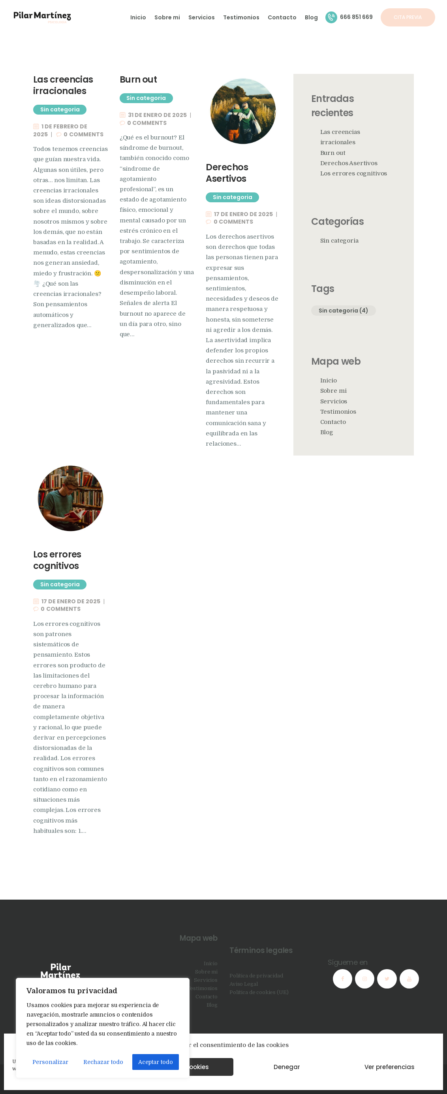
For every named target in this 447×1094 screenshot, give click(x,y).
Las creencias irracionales (63, 85)
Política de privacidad (256, 976)
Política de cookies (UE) (258, 992)
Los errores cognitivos (57, 560)
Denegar (287, 1067)
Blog (326, 432)
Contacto (333, 422)
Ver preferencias (389, 1067)
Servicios (333, 401)
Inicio (328, 380)
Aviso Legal (243, 984)
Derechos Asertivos (227, 173)
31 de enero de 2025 (157, 115)
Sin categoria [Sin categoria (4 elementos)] (343, 310)
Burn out (138, 79)
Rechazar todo (103, 1062)
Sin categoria (60, 109)
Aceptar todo (155, 1062)
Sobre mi (333, 391)
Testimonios (338, 412)
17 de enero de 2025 (243, 214)
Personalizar (50, 1062)
